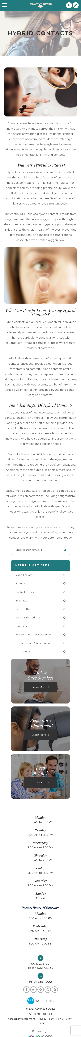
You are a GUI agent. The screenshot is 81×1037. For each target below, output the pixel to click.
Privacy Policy (46, 1018)
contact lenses (25, 592)
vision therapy (24, 574)
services (20, 583)
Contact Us (39, 782)
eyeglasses (22, 600)
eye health (22, 609)
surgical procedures (28, 617)
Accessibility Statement (21, 1018)
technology (23, 651)
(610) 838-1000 (40, 981)
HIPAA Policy (64, 1018)
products (21, 626)
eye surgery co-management (34, 634)
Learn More (39, 687)
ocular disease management (33, 643)
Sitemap (40, 1023)
